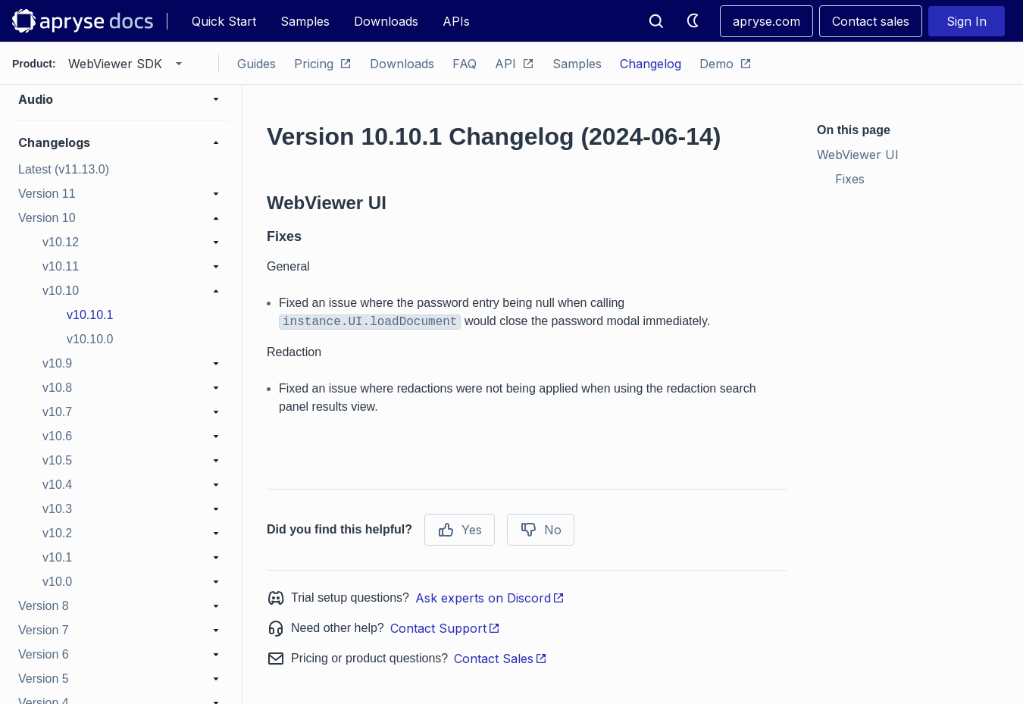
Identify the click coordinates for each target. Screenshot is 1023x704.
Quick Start (224, 21)
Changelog (650, 63)
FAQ (464, 63)
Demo (725, 63)
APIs (456, 21)
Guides (256, 63)
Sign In (966, 21)
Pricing (323, 63)
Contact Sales (500, 658)
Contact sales (870, 21)
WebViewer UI (858, 154)
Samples (305, 21)
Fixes (850, 178)
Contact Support (445, 628)
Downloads (386, 21)
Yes (459, 530)
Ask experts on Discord (490, 597)
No (541, 530)
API (514, 63)
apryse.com (766, 21)
